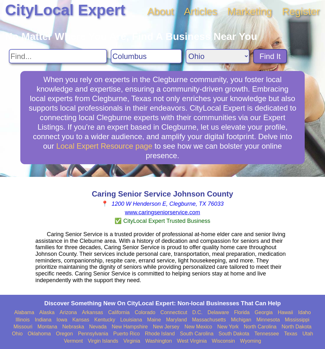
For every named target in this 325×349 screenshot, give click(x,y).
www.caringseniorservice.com (162, 212)
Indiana (43, 319)
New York (228, 326)
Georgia (264, 312)
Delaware (218, 312)
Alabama (24, 312)
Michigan (241, 319)
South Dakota (234, 333)
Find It (270, 56)
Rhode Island (160, 333)
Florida (241, 312)
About (160, 11)
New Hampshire (130, 326)
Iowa (61, 319)
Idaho (304, 312)
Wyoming (250, 341)
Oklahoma (39, 333)
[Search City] (146, 56)
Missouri (22, 326)
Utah (307, 333)
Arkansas (92, 312)
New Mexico (198, 326)
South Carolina (197, 333)
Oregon (64, 333)
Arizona (68, 312)
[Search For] (58, 56)
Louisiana (131, 319)
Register (301, 11)
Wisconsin (223, 341)
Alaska (47, 312)
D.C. (197, 312)
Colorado (145, 312)
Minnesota (268, 319)
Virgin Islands (103, 341)
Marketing (249, 11)
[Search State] (217, 56)
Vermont (73, 341)
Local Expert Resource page (104, 146)
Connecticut (173, 312)
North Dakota (296, 326)
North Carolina (260, 326)
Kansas (80, 319)
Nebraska (73, 326)
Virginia (131, 341)
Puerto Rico (126, 333)
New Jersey (166, 326)
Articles (200, 11)
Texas (290, 333)
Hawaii (285, 312)
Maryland (176, 319)
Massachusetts (209, 319)
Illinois (23, 319)
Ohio (17, 333)
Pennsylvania (93, 333)
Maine (154, 319)
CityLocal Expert (65, 10)
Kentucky (104, 319)
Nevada (98, 326)
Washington (158, 341)
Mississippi (297, 319)
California (119, 312)
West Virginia (192, 341)
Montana (47, 326)
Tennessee (266, 333)
